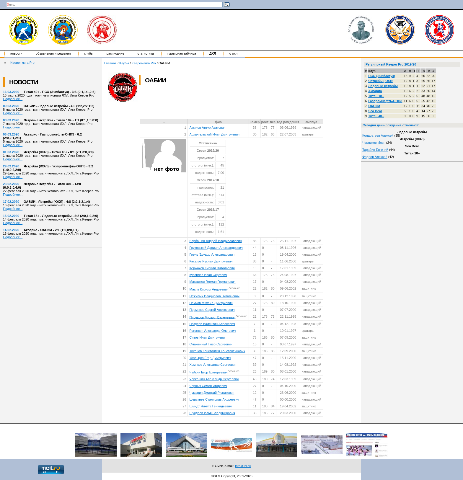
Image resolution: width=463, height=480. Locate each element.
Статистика (146, 53)
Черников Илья (373, 142)
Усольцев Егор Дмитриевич (210, 358)
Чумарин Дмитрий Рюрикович (211, 392)
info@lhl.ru (243, 466)
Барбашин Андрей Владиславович (215, 241)
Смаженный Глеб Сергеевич (210, 344)
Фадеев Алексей (374, 157)
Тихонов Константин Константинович (217, 351)
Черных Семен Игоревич (208, 386)
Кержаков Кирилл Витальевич (211, 268)
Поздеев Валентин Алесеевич (212, 324)
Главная (110, 63)
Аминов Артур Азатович (207, 127)
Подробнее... (12, 99)
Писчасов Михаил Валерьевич (212, 317)
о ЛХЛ (233, 53)
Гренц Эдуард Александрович (211, 254)
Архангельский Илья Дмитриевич (214, 134)
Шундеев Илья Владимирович (212, 413)
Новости (16, 53)
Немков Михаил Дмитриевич (210, 303)
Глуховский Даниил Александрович (215, 247)
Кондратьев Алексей (377, 135)
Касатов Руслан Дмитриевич (210, 261)
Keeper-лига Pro (22, 62)
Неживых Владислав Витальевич (214, 296)
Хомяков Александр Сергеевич (212, 364)
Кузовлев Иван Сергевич (208, 275)
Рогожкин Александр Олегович (212, 330)
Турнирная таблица (181, 53)
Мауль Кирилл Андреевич (208, 289)
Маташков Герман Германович (212, 281)
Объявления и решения (53, 53)
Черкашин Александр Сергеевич (214, 379)
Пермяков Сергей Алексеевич (211, 309)
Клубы (88, 53)
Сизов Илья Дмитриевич (207, 337)
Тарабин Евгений (375, 149)
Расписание (115, 53)
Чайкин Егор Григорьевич (208, 372)
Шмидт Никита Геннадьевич (210, 406)
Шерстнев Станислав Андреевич (214, 399)
